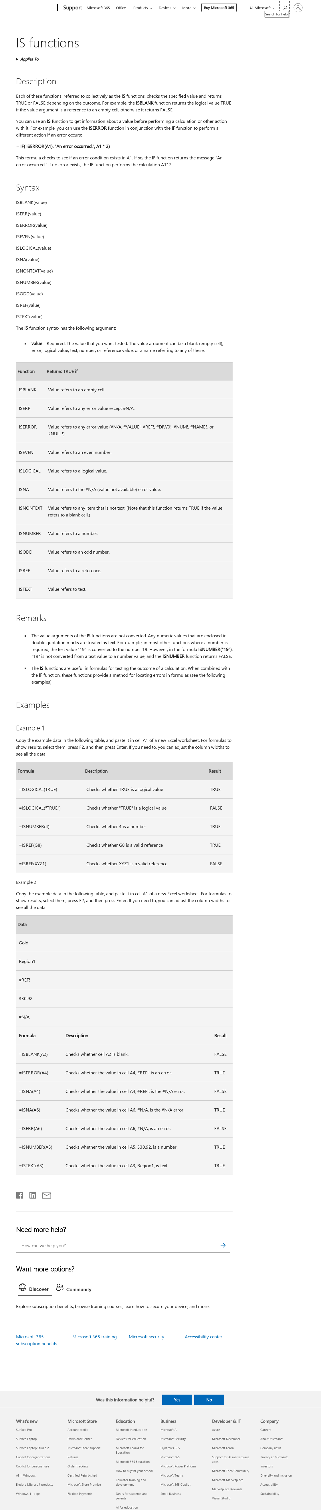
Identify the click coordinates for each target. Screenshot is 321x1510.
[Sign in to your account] (298, 8)
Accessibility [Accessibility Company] (269, 1484)
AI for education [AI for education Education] (127, 1507)
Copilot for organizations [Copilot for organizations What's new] (33, 1457)
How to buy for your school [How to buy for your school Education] (134, 1471)
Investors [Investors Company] (266, 1466)
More (186, 7)
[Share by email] (44, 1194)
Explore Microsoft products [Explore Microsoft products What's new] (34, 1484)
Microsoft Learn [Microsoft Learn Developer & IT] (223, 1448)
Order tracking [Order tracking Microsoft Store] (78, 1466)
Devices (165, 7)
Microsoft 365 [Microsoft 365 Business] (170, 1457)
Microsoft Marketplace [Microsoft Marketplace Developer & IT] (227, 1480)
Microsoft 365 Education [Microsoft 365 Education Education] (133, 1461)
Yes (177, 1400)
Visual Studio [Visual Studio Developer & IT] (221, 1498)
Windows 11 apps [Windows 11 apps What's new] (28, 1493)
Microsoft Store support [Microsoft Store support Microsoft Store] (84, 1448)
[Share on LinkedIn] (30, 1194)
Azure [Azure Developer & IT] (216, 1429)
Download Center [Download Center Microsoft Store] (80, 1439)
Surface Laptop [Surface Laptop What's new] (26, 1439)
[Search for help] (284, 7)
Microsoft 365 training (94, 1336)
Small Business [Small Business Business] (170, 1493)
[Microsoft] (35, 8)
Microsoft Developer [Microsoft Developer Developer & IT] (226, 1439)
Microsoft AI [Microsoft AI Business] (168, 1429)
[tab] (35, 1288)
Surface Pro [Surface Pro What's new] (24, 1429)
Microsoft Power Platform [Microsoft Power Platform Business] (178, 1466)
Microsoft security (146, 1336)
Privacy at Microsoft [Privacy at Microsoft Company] (274, 1457)
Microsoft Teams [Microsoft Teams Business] (172, 1475)
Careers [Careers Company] (265, 1429)
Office (121, 7)
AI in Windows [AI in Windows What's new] (26, 1475)
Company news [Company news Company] (270, 1448)
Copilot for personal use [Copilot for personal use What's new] (32, 1466)
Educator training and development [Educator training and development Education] (131, 1482)
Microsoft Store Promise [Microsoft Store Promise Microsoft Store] (84, 1484)
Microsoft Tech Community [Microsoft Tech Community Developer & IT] (230, 1471)
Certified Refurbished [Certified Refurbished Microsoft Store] (82, 1475)
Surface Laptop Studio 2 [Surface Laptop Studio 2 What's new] (32, 1448)
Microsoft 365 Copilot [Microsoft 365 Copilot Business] (175, 1484)
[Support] (72, 8)
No (209, 1400)
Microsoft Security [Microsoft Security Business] (173, 1439)
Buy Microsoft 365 (219, 7)
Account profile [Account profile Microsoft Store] (78, 1429)
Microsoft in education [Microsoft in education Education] (131, 1429)
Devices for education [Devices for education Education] (131, 1439)
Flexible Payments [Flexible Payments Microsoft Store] (80, 1493)
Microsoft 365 (98, 7)
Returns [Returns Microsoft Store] (73, 1457)
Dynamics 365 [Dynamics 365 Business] (170, 1448)
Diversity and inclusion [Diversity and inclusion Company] (276, 1475)
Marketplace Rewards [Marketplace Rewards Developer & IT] (227, 1489)
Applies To (29, 59)
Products (140, 7)
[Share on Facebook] (20, 1194)
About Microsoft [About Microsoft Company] (271, 1439)
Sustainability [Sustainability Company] (269, 1493)
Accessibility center (203, 1336)
